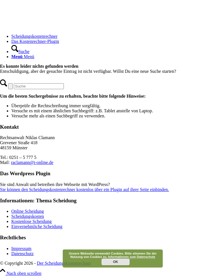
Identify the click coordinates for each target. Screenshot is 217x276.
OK (115, 262)
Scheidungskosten (27, 216)
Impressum (21, 248)
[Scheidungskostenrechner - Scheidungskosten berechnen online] (42, 26)
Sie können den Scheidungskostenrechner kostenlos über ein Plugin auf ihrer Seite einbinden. (84, 189)
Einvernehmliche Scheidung (36, 226)
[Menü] (22, 56)
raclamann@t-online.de (32, 162)
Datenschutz (22, 253)
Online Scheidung (27, 211)
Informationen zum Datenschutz (131, 257)
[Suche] (20, 51)
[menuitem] (114, 36)
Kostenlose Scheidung (31, 221)
